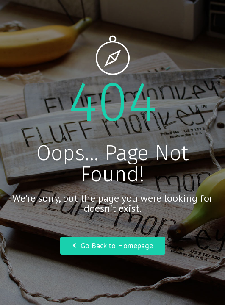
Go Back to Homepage (112, 245)
